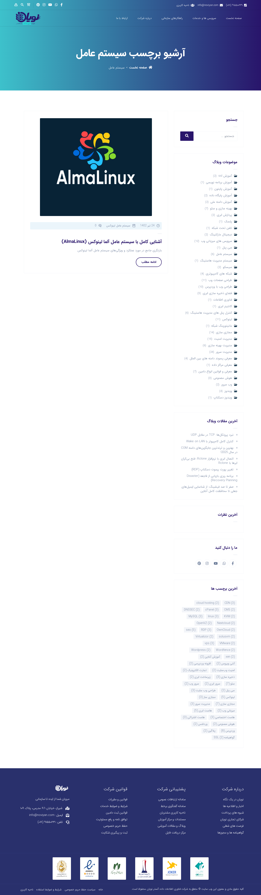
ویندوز (228, 391)
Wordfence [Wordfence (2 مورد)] (225, 650)
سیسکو (227, 267)
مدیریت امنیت (223, 339)
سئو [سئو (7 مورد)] (230, 683)
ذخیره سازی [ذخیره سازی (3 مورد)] (225, 677)
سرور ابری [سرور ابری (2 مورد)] (212, 683)
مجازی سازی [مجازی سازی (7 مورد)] (225, 704)
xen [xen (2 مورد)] (230, 657)
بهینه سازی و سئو (221, 208)
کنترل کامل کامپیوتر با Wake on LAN (209, 441)
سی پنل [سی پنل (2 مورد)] (228, 690)
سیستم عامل (224, 254)
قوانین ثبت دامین (116, 812)
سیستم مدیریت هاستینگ (216, 261)
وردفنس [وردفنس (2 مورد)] (200, 724)
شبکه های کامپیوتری (219, 274)
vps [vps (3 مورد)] (209, 643)
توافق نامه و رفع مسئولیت (111, 819)
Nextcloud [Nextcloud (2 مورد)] (226, 623)
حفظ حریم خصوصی (115, 826)
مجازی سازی (224, 332)
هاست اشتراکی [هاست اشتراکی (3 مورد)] (194, 717)
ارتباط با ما (122, 18)
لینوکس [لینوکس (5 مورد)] (228, 697)
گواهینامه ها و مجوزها (231, 832)
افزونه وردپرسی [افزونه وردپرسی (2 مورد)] (200, 663)
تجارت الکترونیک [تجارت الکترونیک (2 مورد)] (195, 670)
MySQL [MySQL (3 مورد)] (195, 616)
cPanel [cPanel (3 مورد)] (211, 609)
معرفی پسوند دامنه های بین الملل (211, 358)
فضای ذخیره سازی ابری (217, 293)
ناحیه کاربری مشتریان (173, 812)
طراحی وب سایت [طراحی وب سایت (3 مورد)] (203, 690)
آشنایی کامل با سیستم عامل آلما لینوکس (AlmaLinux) (112, 241)
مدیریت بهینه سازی (220, 345)
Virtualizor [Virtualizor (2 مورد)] (204, 636)
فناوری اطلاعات (222, 300)
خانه (100, 889)
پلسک (228, 221)
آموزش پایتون (223, 189)
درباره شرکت (144, 18)
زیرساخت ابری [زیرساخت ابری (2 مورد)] (200, 677)
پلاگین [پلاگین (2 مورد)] (209, 731)
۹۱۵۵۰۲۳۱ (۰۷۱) (234, 5)
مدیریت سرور (224, 352)
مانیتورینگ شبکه (221, 326)
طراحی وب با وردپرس (218, 287)
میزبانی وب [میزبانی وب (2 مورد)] (226, 710)
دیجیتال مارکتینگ (221, 235)
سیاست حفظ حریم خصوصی (80, 889)
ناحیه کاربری (182, 5)
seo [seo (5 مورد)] (190, 630)
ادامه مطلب (148, 262)
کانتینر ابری (225, 306)
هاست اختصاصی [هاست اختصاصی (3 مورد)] (222, 717)
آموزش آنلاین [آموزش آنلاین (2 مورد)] (210, 657)
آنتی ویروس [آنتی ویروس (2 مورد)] (226, 663)
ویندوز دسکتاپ (222, 398)
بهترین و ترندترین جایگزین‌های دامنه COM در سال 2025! (209, 450)
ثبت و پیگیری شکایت (114, 832)
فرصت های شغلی (233, 826)
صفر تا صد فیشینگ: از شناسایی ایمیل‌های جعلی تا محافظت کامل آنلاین (209, 489)
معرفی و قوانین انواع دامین (215, 371)
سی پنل (227, 248)
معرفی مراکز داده (222, 365)
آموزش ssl (225, 176)
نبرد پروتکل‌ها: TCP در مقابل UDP (212, 434)
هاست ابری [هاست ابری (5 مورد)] (203, 710)
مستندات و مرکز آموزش (172, 819)
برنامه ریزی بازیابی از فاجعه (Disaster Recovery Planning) (212, 478)
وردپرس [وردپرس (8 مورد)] (228, 731)
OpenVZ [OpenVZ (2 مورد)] (204, 623)
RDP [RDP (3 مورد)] (206, 630)
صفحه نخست (234, 18)
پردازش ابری (224, 215)
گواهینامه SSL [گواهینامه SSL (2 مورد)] (224, 737)
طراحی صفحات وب (220, 280)
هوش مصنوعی (222, 378)
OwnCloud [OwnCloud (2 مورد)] (226, 630)
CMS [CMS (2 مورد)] (229, 609)
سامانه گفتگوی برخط (173, 806)
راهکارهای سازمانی (172, 18)
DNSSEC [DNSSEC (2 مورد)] (191, 609)
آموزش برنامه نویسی (219, 182)
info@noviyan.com (208, 5)
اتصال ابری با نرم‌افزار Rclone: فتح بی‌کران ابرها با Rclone (209, 460)
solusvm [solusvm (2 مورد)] (227, 636)
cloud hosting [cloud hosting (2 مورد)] (207, 603)
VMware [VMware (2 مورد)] (227, 643)
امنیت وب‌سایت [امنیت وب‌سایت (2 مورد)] (223, 670)
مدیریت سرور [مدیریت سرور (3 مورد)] (200, 704)
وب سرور (226, 384)
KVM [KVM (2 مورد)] (229, 616)
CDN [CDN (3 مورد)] (230, 603)
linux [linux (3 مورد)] (213, 616)
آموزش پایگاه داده (220, 195)
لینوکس (227, 319)
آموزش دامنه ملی (221, 202)
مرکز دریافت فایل (176, 832)
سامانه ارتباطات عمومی (172, 799)
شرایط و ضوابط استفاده (49, 889)
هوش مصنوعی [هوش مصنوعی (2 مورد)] (224, 724)
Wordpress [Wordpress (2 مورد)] (200, 650)
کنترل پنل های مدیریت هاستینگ (211, 313)
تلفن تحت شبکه (222, 228)
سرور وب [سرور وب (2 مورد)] (192, 683)
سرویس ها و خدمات (204, 18)
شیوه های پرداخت (232, 812)
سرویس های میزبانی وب (216, 241)
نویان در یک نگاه (233, 799)
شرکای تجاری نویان (232, 819)
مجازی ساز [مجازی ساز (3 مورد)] (207, 697)
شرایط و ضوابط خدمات (113, 806)
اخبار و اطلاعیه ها (233, 806)
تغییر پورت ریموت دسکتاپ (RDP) (212, 469)
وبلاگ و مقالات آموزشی (172, 826)
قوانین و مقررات (117, 799)
